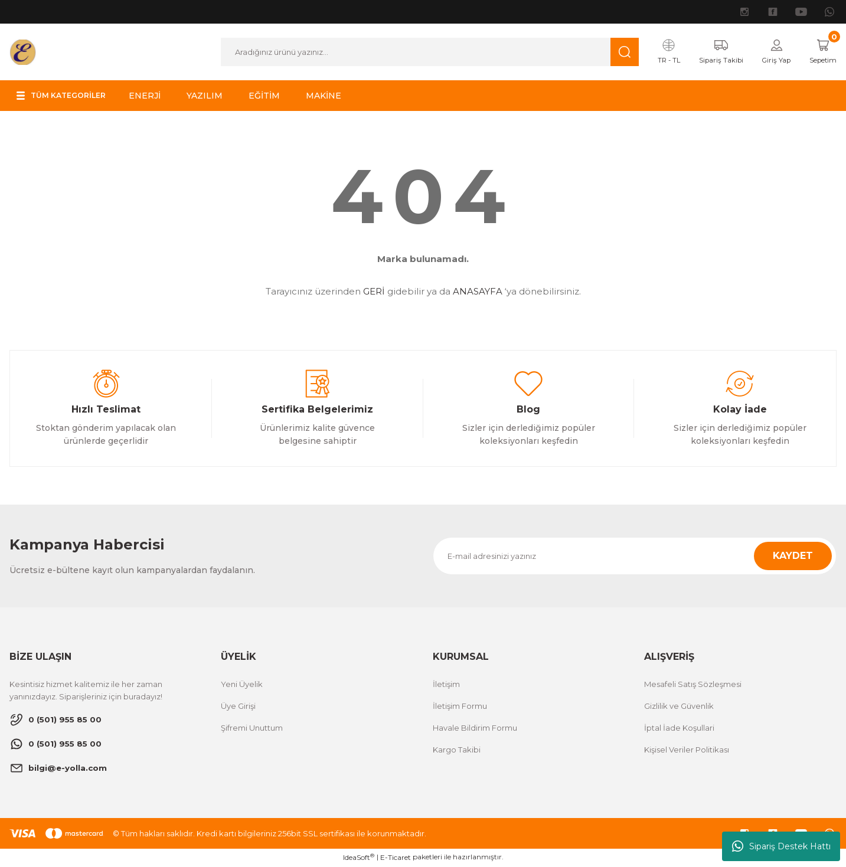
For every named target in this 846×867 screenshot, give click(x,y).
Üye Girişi (238, 707)
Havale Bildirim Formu (475, 729)
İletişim (446, 685)
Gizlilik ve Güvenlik (679, 707)
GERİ (374, 292)
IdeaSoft (358, 858)
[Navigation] (67, 96)
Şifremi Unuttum (252, 729)
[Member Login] (768, 52)
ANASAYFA (477, 292)
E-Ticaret (395, 858)
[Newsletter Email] (635, 557)
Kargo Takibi (457, 750)
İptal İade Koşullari (679, 729)
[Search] (421, 52)
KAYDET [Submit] (793, 556)
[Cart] (820, 52)
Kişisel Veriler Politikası (686, 750)
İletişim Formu (460, 707)
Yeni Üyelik (242, 685)
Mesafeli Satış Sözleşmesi (693, 685)
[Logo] (22, 51)
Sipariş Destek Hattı (781, 846)
